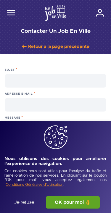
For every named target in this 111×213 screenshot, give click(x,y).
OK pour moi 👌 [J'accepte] (73, 202)
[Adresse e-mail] (55, 105)
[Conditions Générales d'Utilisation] (34, 185)
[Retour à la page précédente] (55, 46)
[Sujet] (55, 81)
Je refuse (24, 202)
